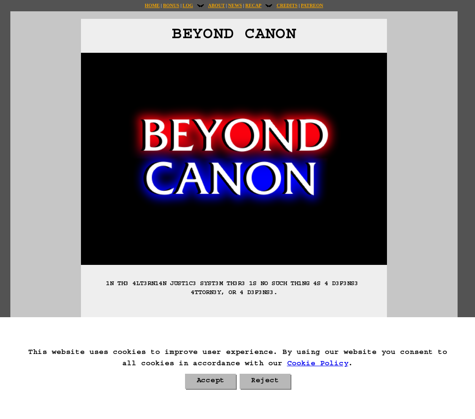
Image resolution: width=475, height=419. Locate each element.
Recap (253, 5)
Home (152, 5)
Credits (286, 5)
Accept (210, 381)
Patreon (312, 5)
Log (188, 5)
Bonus (171, 5)
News (235, 5)
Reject (265, 381)
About (216, 5)
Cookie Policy (317, 364)
